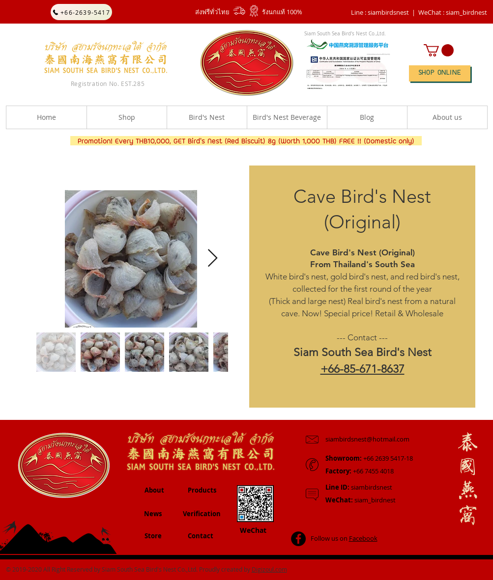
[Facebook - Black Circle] (298, 538)
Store (153, 535)
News (153, 513)
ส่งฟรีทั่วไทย (212, 11)
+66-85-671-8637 (362, 369)
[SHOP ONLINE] (439, 73)
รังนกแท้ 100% (282, 11)
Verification (202, 513)
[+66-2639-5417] (81, 12)
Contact (200, 535)
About (154, 490)
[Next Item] (212, 258)
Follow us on (344, 538)
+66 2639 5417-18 (369, 458)
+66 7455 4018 (359, 471)
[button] (452, 12)
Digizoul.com (269, 569)
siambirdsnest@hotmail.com (367, 439)
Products (202, 490)
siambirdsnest (358, 487)
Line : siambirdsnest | (383, 12)
